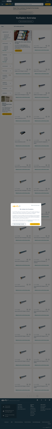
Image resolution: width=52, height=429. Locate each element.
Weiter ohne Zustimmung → (35, 205)
